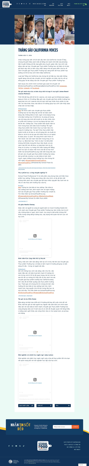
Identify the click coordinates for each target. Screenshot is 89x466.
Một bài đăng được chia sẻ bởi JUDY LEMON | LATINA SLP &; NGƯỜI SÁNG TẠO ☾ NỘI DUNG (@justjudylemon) (43, 399)
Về (30, 3)
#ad (19, 110)
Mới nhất (77, 449)
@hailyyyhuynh (21, 269)
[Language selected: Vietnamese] (82, 465)
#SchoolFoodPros (24, 162)
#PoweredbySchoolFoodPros (28, 196)
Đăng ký (75, 426)
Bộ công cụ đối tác (73, 447)
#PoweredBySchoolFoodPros (36, 160)
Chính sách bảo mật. (32, 463)
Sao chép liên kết (26, 405)
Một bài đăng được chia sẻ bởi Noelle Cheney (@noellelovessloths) (35, 255)
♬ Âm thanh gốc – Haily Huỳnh (25, 295)
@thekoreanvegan (22, 108)
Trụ (63, 405)
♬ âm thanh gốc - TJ (22, 201)
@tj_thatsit (20, 185)
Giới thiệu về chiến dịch (72, 442)
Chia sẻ (44, 405)
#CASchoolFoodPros (25, 293)
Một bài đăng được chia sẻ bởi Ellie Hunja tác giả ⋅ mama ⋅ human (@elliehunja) (36, 351)
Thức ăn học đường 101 (72, 444)
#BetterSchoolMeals (46, 196)
